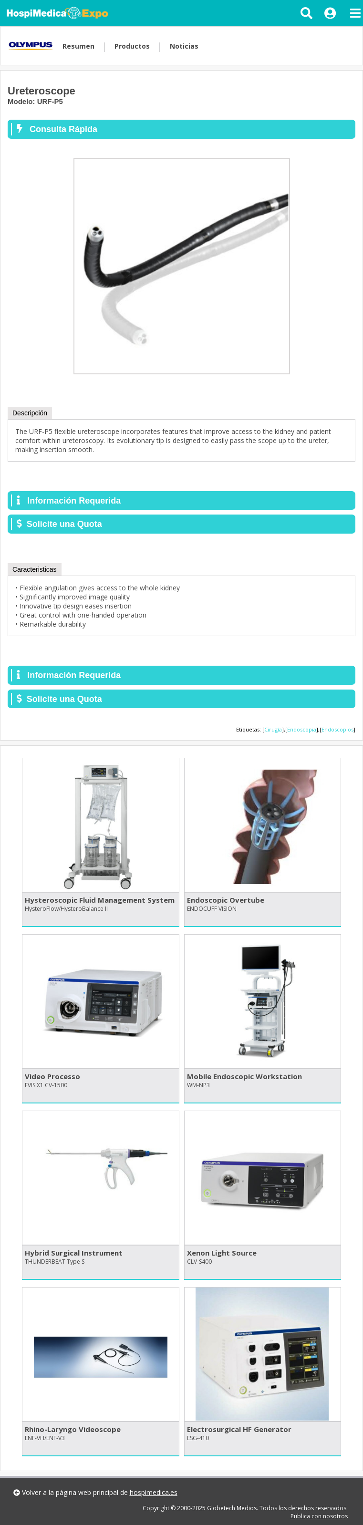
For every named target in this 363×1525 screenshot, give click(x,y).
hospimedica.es (153, 1492)
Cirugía (273, 729)
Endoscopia (301, 729)
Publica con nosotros (319, 1516)
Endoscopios (337, 729)
